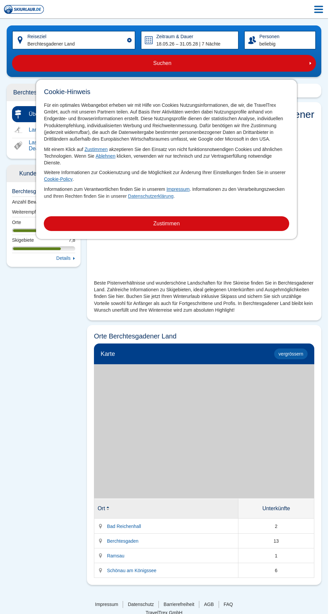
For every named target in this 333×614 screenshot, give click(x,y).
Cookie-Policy (58, 179)
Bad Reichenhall (124, 526)
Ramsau (115, 555)
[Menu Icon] (318, 9)
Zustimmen (96, 149)
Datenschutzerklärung (151, 196)
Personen (269, 36)
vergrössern (291, 354)
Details (63, 258)
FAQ (228, 604)
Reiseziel (36, 36)
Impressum (178, 189)
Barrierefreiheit (178, 604)
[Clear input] (129, 40)
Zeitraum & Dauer (174, 36)
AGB (209, 604)
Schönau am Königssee (131, 570)
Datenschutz (141, 604)
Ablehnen (105, 156)
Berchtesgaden (122, 541)
